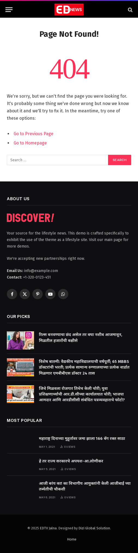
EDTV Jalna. (48, 528)
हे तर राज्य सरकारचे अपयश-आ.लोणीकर (71, 461)
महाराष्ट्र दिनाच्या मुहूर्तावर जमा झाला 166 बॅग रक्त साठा (82, 438)
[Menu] (9, 10)
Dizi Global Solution (94, 528)
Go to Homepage (30, 143)
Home (71, 539)
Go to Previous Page (33, 133)
